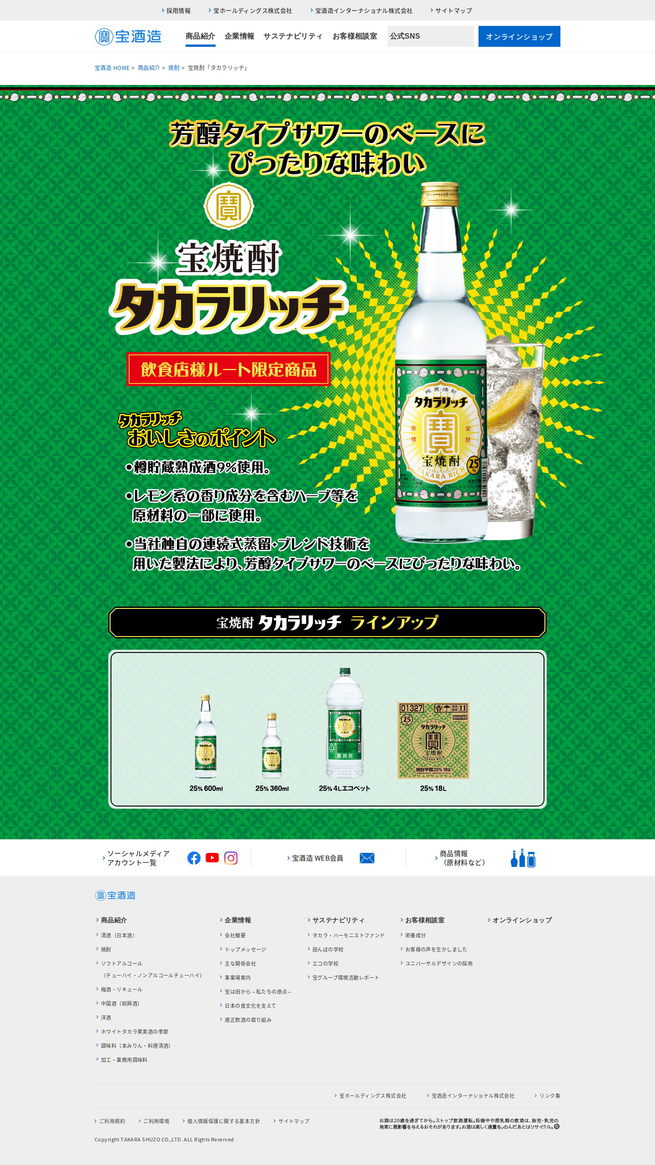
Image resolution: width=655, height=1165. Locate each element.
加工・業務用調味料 (124, 1060)
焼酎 (174, 68)
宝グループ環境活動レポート (345, 977)
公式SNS (405, 36)
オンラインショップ (519, 36)
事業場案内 (238, 977)
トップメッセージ (245, 949)
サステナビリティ (293, 36)
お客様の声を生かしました (436, 949)
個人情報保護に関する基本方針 (223, 1121)
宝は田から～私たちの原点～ (258, 992)
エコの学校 (325, 963)
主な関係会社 (240, 963)
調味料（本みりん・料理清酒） (137, 1046)
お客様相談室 (355, 36)
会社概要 (235, 935)
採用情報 (178, 10)
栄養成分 (415, 935)
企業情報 (240, 36)
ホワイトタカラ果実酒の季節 (134, 1032)
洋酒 (106, 1017)
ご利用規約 (112, 1121)
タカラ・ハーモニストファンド (348, 935)
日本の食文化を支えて (250, 1006)
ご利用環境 (156, 1121)
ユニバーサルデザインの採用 (439, 963)
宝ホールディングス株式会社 (252, 10)
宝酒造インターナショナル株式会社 (364, 10)
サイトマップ (453, 10)
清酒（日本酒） (119, 935)
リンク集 (549, 1096)
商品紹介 (201, 36)
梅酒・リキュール (121, 989)
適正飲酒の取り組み (248, 1020)
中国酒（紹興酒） (121, 1003)
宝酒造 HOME (112, 68)
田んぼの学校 (328, 949)
